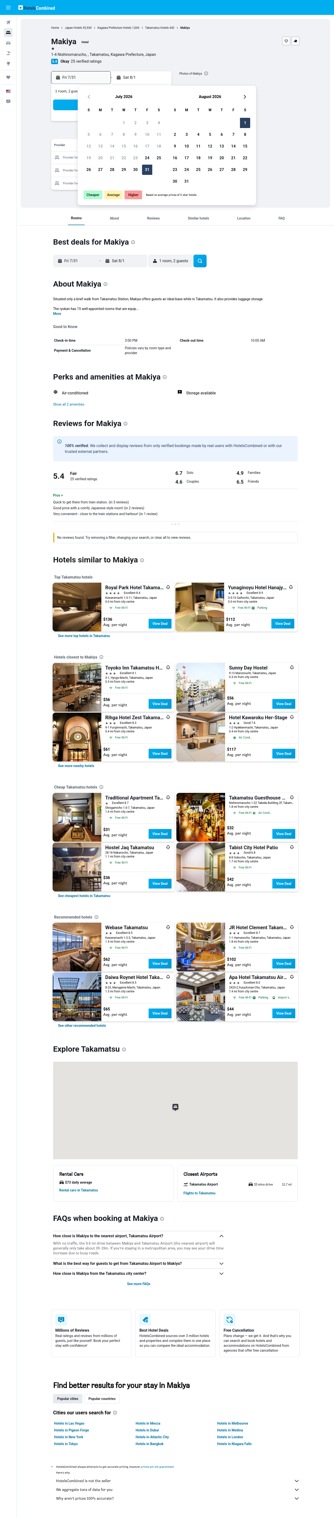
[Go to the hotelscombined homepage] (37, 7)
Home (55, 28)
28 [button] (112, 169)
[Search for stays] (8, 33)
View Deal (160, 624)
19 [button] (88, 158)
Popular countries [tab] (101, 1399)
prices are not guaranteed (157, 1466)
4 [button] (159, 122)
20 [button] (100, 158)
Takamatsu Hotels (157, 28)
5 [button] (88, 134)
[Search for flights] (8, 22)
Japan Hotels (73, 28)
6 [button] (100, 134)
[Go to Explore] (8, 63)
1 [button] (124, 122)
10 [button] (147, 134)
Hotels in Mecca (148, 1423)
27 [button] (100, 169)
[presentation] (206, 73)
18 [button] (159, 146)
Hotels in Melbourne (232, 1423)
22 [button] (124, 158)
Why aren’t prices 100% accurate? (178, 1498)
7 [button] (112, 134)
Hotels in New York (68, 1437)
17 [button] (147, 146)
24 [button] (147, 158)
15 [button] (124, 146)
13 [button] (100, 146)
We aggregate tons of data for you (178, 1490)
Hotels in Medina (230, 1430)
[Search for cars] (8, 43)
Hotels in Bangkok (150, 1444)
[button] (8, 7)
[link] (84, 636)
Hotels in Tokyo (66, 1444)
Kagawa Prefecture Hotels (114, 28)
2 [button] (135, 122)
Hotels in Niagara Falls (234, 1444)
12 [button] (88, 146)
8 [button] (124, 134)
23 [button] (135, 158)
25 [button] (159, 158)
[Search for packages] (8, 53)
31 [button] (147, 169)
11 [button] (159, 134)
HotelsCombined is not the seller (178, 1481)
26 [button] (88, 169)
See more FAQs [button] (138, 1284)
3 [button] (147, 122)
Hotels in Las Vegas (69, 1423)
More (57, 314)
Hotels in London (230, 1437)
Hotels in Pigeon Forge (71, 1430)
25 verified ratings (86, 61)
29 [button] (124, 169)
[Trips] (8, 77)
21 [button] (112, 158)
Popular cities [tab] (67, 1399)
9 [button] (135, 134)
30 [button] (135, 169)
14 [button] (112, 146)
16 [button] (135, 146)
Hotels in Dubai (147, 1430)
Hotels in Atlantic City (152, 1437)
